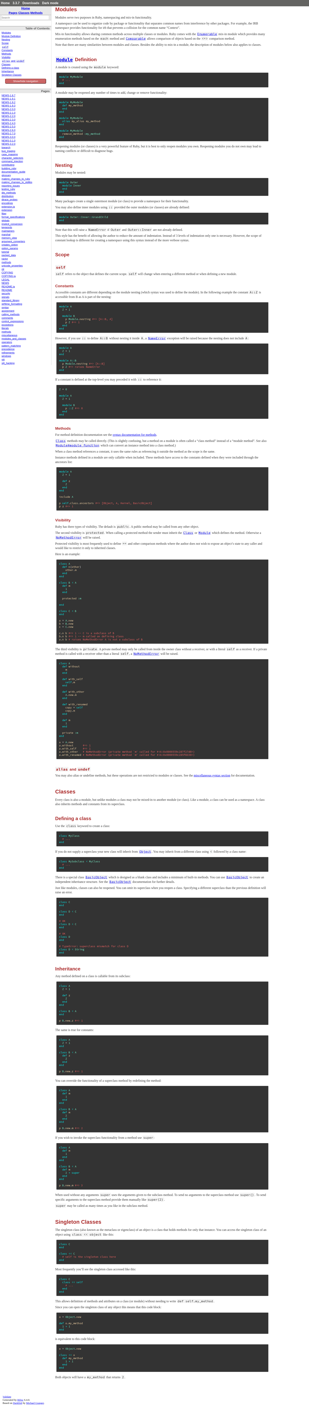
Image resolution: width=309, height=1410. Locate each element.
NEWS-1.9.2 (8, 102)
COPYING (7, 272)
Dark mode (50, 3)
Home (5, 3)
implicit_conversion (12, 224)
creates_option (10, 244)
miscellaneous (9, 335)
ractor (5, 258)
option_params (10, 248)
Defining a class (10, 67)
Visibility (6, 57)
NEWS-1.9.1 (8, 98)
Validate (7, 1396)
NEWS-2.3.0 (8, 119)
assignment (8, 311)
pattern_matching (11, 345)
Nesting (6, 39)
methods (6, 262)
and (13, 61)
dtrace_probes (10, 199)
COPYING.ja (9, 276)
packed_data (9, 255)
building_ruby (9, 168)
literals (5, 328)
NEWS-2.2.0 (8, 116)
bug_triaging (8, 151)
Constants (7, 50)
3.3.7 (16, 3)
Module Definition (11, 36)
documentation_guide (13, 171)
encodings (7, 203)
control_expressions (13, 321)
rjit (3, 269)
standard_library (10, 300)
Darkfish (17, 1403)
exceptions (7, 325)
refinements (8, 352)
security (6, 293)
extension (7, 210)
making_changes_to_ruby (16, 179)
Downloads (30, 3)
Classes (24, 12)
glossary (6, 175)
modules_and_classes (14, 338)
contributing (8, 165)
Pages (13, 12)
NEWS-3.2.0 (8, 144)
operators (7, 342)
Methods (36, 12)
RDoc (20, 1399)
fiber (4, 213)
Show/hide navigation (25, 81)
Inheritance (8, 71)
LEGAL (6, 279)
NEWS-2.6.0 (8, 130)
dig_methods (9, 192)
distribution (8, 196)
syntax (5, 307)
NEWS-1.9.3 (8, 105)
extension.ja (8, 206)
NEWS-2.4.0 (8, 123)
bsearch (6, 147)
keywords (7, 227)
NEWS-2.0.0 (8, 109)
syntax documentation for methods (134, 434)
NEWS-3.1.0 (8, 140)
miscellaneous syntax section (212, 775)
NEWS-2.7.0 (8, 133)
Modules (6, 32)
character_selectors (12, 158)
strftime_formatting (12, 304)
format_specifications (13, 217)
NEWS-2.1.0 (8, 112)
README (7, 290)
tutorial (5, 252)
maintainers (8, 231)
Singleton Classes (11, 75)
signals (5, 297)
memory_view (9, 238)
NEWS (5, 283)
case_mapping (10, 154)
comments (7, 318)
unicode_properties (12, 265)
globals (5, 220)
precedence (8, 349)
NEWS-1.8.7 (8, 95)
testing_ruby (8, 189)
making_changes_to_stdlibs (17, 182)
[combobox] (25, 18)
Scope (5, 43)
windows (6, 356)
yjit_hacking (8, 363)
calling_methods (11, 314)
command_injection (12, 161)
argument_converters (13, 241)
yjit (3, 359)
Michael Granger (35, 1403)
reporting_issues (11, 185)
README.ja (8, 286)
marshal (6, 234)
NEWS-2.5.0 (8, 126)
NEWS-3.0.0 (8, 137)
